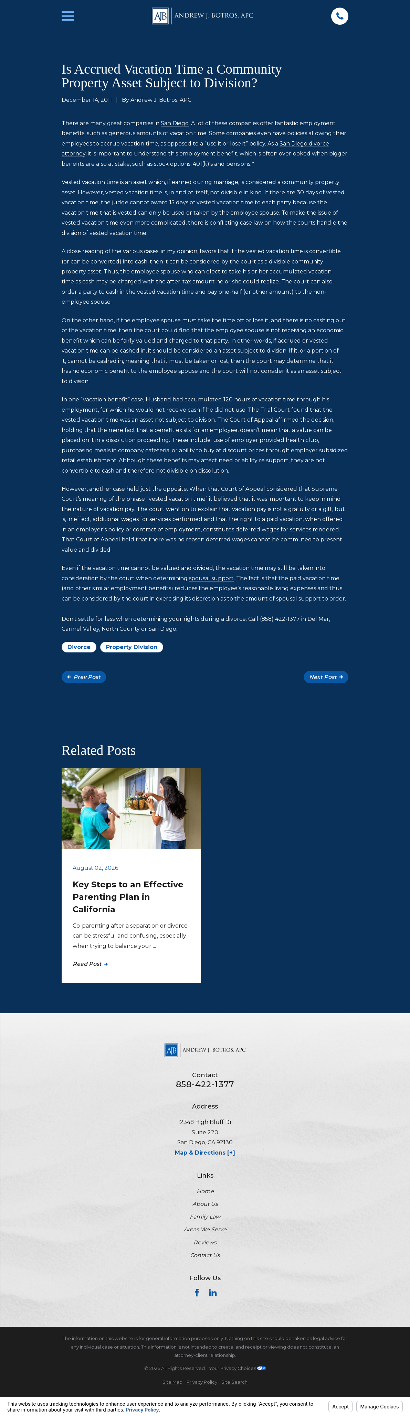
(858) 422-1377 (280, 619)
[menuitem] (172, 1382)
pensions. (238, 164)
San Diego (175, 123)
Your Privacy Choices (237, 1368)
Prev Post (84, 677)
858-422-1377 (205, 1084)
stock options (172, 164)
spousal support (211, 578)
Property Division (131, 647)
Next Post (326, 677)
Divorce (79, 647)
